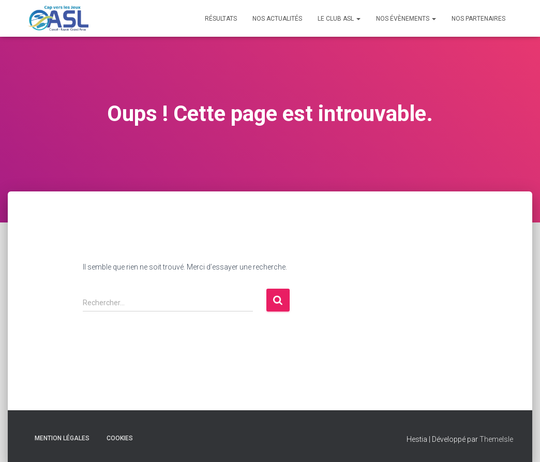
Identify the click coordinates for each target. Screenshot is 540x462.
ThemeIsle (496, 439)
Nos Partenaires (478, 18)
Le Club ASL (339, 18)
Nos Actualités (277, 18)
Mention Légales (62, 438)
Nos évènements (406, 18)
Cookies (120, 438)
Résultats (221, 18)
